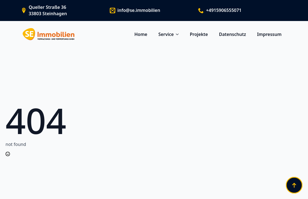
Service (166, 34)
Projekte (199, 34)
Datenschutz (232, 34)
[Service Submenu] (179, 34)
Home (140, 34)
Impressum (269, 34)
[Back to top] (294, 185)
